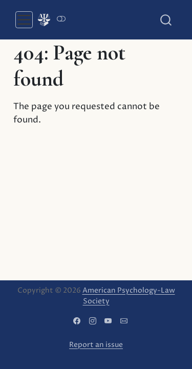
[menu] (24, 20)
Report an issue (96, 345)
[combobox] (166, 20)
